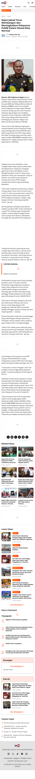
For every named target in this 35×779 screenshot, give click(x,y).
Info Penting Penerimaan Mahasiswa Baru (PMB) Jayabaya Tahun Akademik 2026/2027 (22, 584)
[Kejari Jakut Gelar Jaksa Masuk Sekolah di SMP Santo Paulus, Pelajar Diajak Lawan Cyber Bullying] (26, 472)
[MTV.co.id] (17, 745)
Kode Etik (10, 761)
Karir (25, 761)
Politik (10, 6)
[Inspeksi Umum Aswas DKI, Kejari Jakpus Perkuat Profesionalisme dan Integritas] (26, 493)
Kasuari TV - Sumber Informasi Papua (14, 732)
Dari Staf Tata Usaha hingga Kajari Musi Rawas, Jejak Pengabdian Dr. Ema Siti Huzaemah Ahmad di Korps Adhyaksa (21, 560)
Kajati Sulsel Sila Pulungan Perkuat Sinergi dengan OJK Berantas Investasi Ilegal (21, 703)
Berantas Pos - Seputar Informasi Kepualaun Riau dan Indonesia (16, 736)
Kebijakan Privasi (26, 758)
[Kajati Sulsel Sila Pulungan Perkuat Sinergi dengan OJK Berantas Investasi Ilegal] (7, 705)
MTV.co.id (12, 764)
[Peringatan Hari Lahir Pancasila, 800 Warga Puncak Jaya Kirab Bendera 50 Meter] (6, 571)
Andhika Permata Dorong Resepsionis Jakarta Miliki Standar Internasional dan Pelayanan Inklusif (18, 637)
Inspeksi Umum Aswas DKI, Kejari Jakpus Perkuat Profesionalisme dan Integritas (25, 502)
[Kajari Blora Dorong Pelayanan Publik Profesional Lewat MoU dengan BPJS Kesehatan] (9, 452)
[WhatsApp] (26, 437)
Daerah (15, 533)
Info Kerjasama (19, 761)
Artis (24, 6)
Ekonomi (17, 6)
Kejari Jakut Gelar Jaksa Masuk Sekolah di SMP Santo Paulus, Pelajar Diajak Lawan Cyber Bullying (25, 481)
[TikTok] (17, 754)
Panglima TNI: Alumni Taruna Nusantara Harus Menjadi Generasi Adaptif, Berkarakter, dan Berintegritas (22, 596)
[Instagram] (8, 754)
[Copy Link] (8, 437)
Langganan (16, 758)
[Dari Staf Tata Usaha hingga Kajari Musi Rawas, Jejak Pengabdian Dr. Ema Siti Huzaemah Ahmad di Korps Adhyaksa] (6, 559)
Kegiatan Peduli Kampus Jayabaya (20, 548)
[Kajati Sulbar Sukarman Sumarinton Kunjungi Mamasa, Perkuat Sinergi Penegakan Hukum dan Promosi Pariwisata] (9, 493)
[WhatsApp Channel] (26, 754)
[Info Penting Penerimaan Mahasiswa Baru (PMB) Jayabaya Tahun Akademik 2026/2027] (6, 583)
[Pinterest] (23, 437)
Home (3, 6)
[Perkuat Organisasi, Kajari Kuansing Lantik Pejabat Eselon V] (26, 452)
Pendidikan (16, 545)
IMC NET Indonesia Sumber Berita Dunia (15, 723)
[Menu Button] (32, 3)
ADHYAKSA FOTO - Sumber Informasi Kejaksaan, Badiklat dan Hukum (14, 727)
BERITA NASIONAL (17, 568)
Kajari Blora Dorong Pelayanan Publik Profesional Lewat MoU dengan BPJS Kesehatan (9, 460)
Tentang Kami (8, 758)
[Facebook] (11, 437)
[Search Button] (29, 3)
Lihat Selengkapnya (17, 605)
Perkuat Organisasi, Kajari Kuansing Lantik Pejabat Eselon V (25, 460)
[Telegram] (19, 437)
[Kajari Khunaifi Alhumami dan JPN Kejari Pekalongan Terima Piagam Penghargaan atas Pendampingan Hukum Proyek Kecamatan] (9, 472)
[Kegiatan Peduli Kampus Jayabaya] (6, 548)
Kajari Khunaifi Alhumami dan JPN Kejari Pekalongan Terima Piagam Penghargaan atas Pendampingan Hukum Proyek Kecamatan (8, 481)
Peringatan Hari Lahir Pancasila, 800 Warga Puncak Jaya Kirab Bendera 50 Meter (22, 572)
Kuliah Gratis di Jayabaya (14, 643)
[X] (15, 437)
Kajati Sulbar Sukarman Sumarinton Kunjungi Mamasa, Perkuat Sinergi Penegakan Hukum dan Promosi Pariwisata (9, 502)
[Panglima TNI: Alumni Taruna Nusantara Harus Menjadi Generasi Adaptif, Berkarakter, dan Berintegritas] (6, 595)
